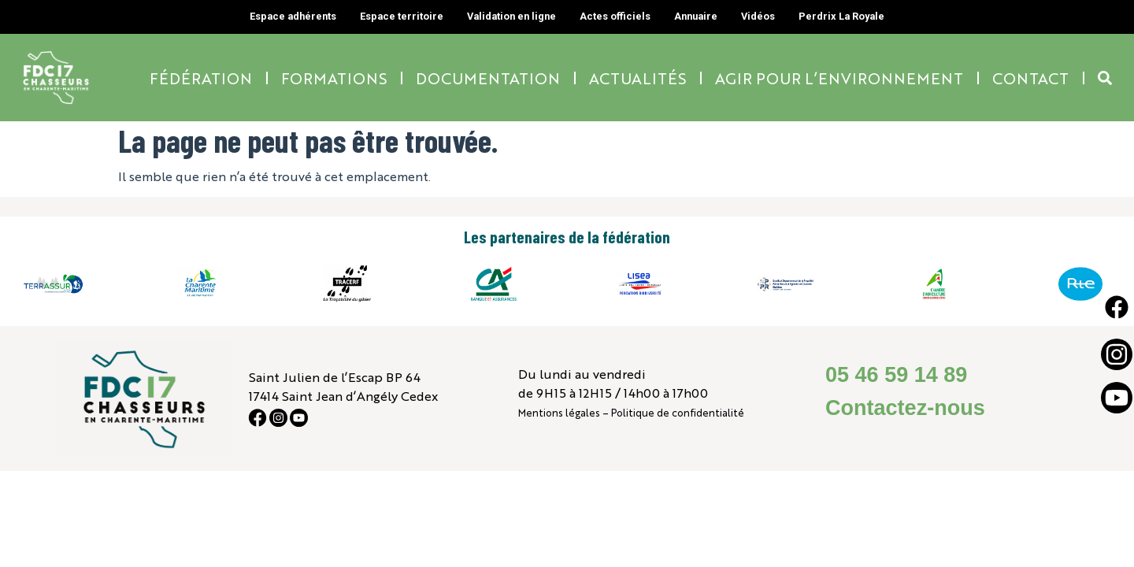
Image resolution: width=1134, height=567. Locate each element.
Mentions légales (559, 412)
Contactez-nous (905, 408)
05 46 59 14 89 (896, 375)
